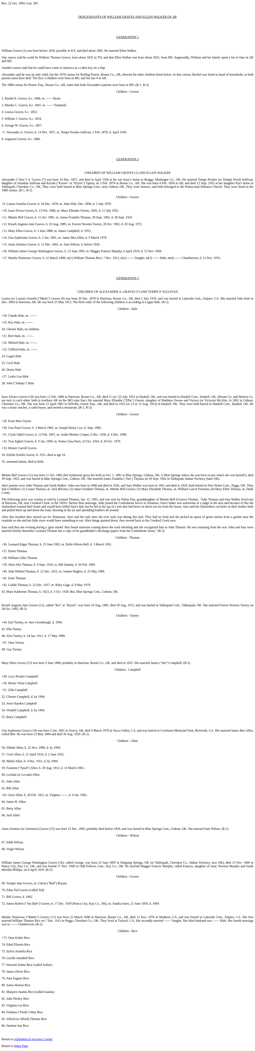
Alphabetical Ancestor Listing (33, 1039)
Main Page (21, 1046)
